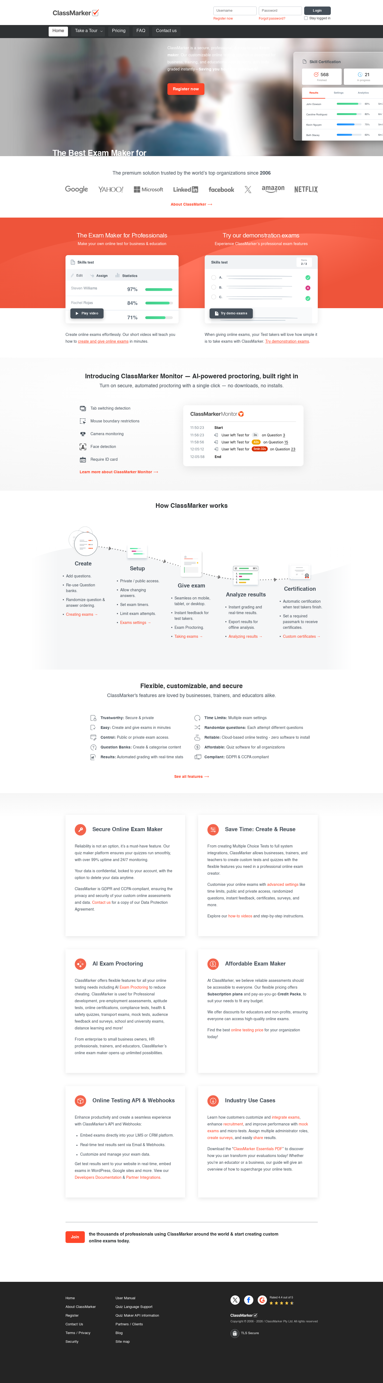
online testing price (247, 1030)
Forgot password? (272, 18)
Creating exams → (82, 615)
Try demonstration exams (287, 342)
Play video (87, 313)
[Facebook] (221, 189)
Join (75, 1237)
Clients (137, 1324)
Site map (123, 1342)
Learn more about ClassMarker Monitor (116, 472)
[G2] (262, 1300)
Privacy (85, 1333)
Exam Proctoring (134, 987)
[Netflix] (306, 190)
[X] (248, 189)
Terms (70, 1333)
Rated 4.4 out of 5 (281, 1297)
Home (58, 31)
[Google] (76, 189)
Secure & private (127, 718)
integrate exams (286, 1117)
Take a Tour (86, 31)
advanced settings (282, 885)
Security (72, 1342)
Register (72, 1315)
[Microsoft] (148, 190)
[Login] (317, 11)
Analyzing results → (246, 637)
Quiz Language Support (134, 1307)
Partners (122, 1324)
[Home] (274, 1315)
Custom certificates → (302, 637)
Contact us (166, 31)
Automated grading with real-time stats (142, 757)
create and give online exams (103, 342)
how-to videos (240, 916)
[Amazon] (273, 189)
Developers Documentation (98, 1178)
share (258, 1138)
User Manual (125, 1298)
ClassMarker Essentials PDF (257, 1149)
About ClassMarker (188, 204)
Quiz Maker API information (137, 1315)
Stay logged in (320, 18)
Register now (223, 18)
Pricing (119, 31)
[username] (235, 11)
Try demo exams (231, 313)
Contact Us (74, 1324)
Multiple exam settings (235, 718)
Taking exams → (189, 637)
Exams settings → (135, 623)
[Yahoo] (110, 190)
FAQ (140, 31)
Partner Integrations (143, 1178)
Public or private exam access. (135, 738)
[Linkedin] (185, 190)
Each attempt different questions (253, 728)
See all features (188, 777)
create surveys (220, 1138)
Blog (119, 1333)
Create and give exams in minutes (136, 728)
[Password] (280, 11)
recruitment (233, 1124)
